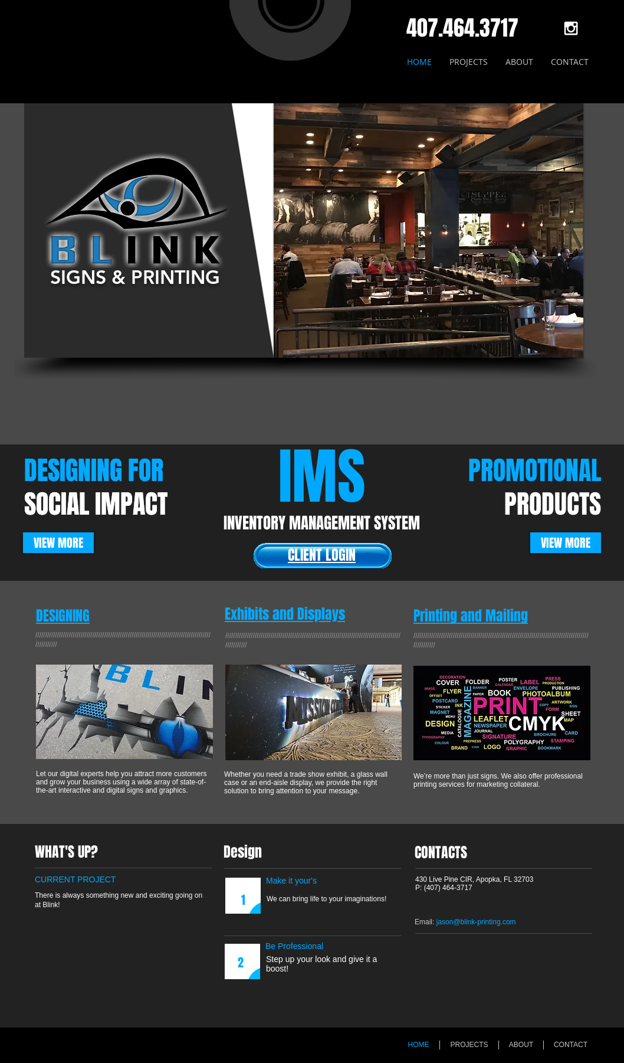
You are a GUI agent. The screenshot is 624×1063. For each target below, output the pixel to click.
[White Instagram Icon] (570, 28)
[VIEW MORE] (58, 542)
